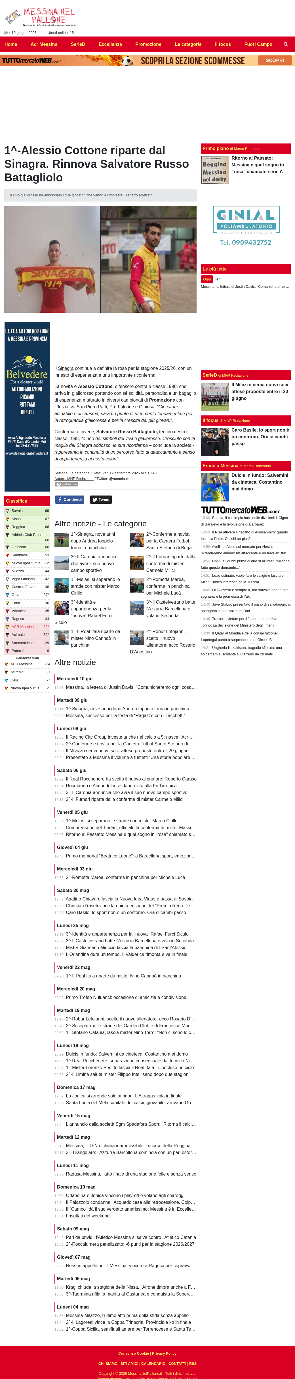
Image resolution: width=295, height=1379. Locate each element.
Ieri (217, 279)
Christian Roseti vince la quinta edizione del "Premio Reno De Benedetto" (140, 905)
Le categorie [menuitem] (188, 44)
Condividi (70, 499)
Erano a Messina (220, 465)
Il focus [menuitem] (223, 44)
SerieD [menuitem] (78, 44)
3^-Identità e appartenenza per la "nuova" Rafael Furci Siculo (127, 934)
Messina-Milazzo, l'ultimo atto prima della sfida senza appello (127, 1315)
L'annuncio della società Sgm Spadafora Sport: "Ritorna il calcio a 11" (136, 1124)
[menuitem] (285, 44)
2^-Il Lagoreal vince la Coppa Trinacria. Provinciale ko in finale (128, 1322)
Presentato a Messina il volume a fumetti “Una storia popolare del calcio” (139, 757)
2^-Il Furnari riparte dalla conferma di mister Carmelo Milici (170, 563)
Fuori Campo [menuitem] (259, 44)
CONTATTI (177, 1363)
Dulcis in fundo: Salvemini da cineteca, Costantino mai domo (127, 1054)
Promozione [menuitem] (148, 44)
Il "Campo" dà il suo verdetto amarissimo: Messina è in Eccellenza (132, 1209)
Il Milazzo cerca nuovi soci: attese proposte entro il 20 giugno (127, 750)
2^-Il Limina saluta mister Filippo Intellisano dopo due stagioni (127, 1074)
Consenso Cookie (133, 1353)
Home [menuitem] (11, 44)
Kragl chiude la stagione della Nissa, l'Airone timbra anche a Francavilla (138, 1287)
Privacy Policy (164, 1353)
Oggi (207, 279)
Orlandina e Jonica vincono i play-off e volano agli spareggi (125, 1195)
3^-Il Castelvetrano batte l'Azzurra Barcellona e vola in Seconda (170, 609)
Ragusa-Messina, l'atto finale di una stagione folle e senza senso (131, 1174)
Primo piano (216, 148)
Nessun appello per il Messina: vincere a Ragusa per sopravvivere (132, 1265)
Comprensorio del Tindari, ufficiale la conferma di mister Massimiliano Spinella (144, 827)
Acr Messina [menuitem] (44, 44)
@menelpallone (121, 479)
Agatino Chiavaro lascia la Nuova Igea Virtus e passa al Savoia (129, 899)
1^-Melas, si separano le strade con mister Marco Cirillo (95, 586)
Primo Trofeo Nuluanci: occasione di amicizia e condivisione (126, 997)
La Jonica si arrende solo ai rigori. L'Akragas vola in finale (124, 1095)
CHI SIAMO (108, 1363)
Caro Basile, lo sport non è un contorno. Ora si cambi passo (126, 912)
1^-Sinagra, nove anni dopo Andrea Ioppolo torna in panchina (93, 541)
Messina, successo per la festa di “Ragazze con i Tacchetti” (125, 715)
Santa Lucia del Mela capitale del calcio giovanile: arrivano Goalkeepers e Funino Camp (154, 1102)
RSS (193, 1363)
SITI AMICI (129, 1363)
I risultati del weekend (88, 1215)
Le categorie (79, 473)
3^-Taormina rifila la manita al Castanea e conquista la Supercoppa (133, 1294)
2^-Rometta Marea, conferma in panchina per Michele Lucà (168, 586)
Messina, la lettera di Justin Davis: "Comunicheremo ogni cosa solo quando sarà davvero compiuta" (166, 687)
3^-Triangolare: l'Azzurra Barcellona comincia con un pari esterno (131, 1152)
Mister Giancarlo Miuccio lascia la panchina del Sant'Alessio (126, 947)
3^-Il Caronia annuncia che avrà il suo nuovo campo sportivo (93, 563)
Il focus (210, 420)
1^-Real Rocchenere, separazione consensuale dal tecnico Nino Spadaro (139, 1060)
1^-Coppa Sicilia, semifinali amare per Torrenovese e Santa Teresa (133, 1329)
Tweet (101, 499)
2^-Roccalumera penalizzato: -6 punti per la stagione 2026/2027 (130, 1244)
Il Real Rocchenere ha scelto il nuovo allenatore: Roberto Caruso (131, 779)
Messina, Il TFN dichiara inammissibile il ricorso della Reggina (128, 1145)
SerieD (210, 375)
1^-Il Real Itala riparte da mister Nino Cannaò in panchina (95, 638)
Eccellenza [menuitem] (110, 44)
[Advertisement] (245, 330)
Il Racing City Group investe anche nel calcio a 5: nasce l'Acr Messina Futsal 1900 (148, 737)
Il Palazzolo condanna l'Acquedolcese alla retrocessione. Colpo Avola (136, 1202)
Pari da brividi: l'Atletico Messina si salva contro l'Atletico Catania (131, 1237)
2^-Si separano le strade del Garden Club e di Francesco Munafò (131, 1025)
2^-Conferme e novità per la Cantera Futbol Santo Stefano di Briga (169, 541)
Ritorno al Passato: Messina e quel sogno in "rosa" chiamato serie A (134, 834)
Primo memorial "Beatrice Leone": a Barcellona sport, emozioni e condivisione (144, 855)
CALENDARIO (153, 1363)
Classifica (16, 501)
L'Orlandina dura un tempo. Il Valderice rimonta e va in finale (126, 954)
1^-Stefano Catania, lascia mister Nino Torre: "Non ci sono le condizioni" (138, 1032)
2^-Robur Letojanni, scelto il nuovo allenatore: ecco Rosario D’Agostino (137, 1018)
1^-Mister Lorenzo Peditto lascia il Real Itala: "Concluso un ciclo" (130, 1067)
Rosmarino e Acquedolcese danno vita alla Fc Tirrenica (121, 785)
